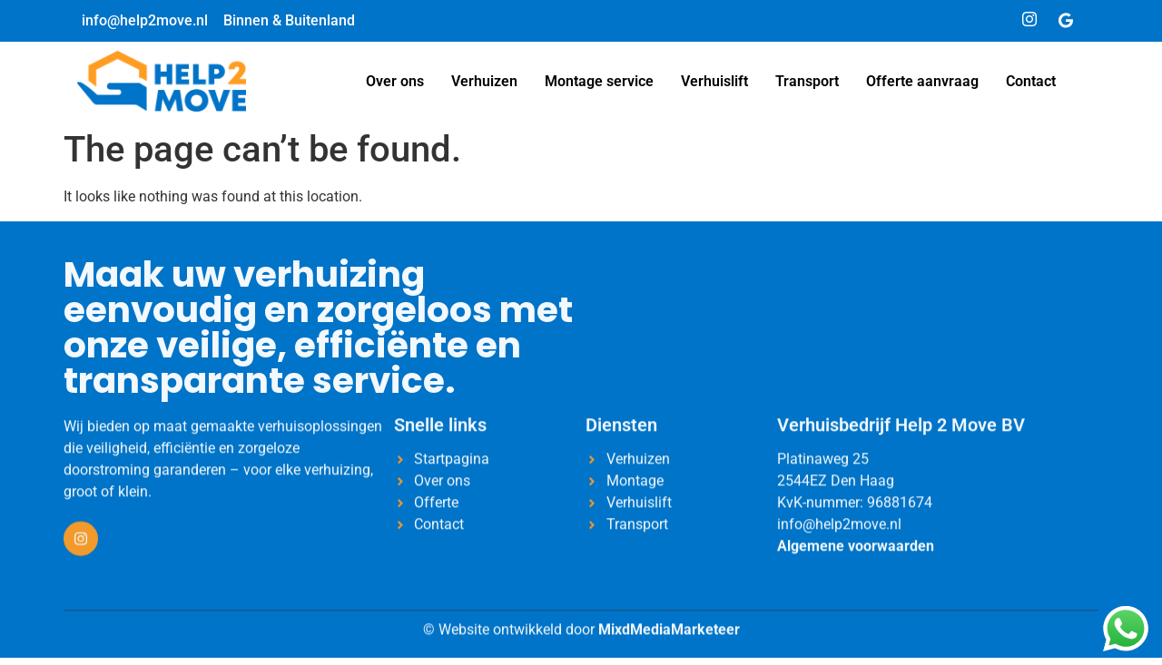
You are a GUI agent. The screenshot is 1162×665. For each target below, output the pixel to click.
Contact (1031, 81)
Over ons (395, 81)
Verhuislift (714, 81)
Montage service (599, 81)
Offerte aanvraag (922, 81)
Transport (807, 81)
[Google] (1065, 20)
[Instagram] (1029, 20)
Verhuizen (484, 81)
